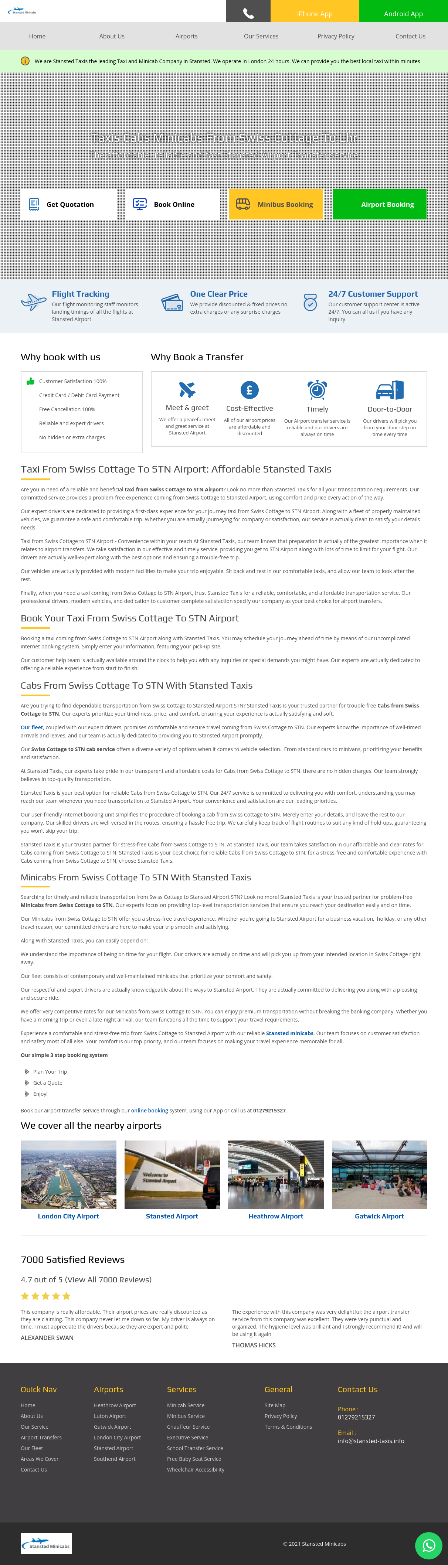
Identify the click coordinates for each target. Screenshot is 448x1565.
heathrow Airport (115, 1405)
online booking (149, 1110)
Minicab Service (185, 1405)
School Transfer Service (195, 1448)
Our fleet (32, 727)
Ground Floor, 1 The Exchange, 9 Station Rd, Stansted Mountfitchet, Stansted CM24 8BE (382, 1476)
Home (37, 36)
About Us (112, 36)
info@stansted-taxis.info (371, 1441)
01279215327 (356, 1417)
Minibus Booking (285, 204)
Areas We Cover (40, 1458)
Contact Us (410, 36)
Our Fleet (32, 1448)
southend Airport (115, 1458)
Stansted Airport (172, 1216)
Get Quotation (70, 204)
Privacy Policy (336, 36)
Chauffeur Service (188, 1426)
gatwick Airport (112, 1426)
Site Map (275, 1405)
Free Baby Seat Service (194, 1458)
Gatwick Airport (379, 1216)
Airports (187, 36)
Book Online (174, 204)
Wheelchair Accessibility (195, 1469)
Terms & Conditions (288, 1426)
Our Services (261, 36)
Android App (403, 13)
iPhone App (315, 13)
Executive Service (187, 1437)
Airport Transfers (41, 1437)
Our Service (34, 1426)
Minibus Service (186, 1415)
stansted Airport (113, 1448)
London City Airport (68, 1216)
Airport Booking (388, 204)
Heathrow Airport (275, 1216)
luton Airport (110, 1415)
